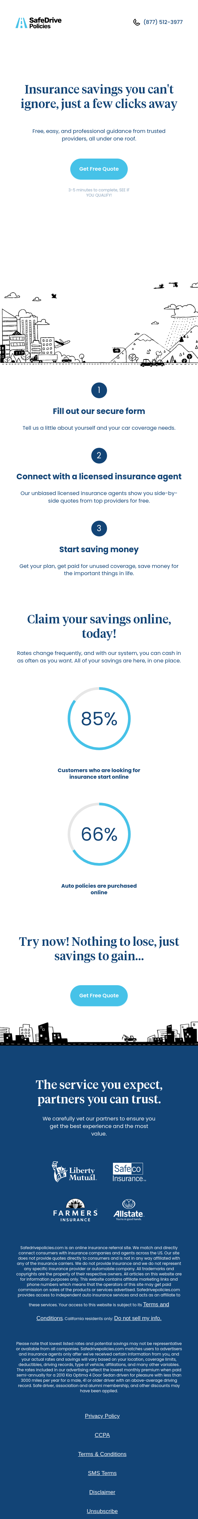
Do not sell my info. (138, 1318)
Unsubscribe (102, 1511)
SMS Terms (102, 1473)
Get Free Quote (99, 169)
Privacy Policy (102, 1416)
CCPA (102, 1435)
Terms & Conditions (102, 1454)
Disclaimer (102, 1492)
